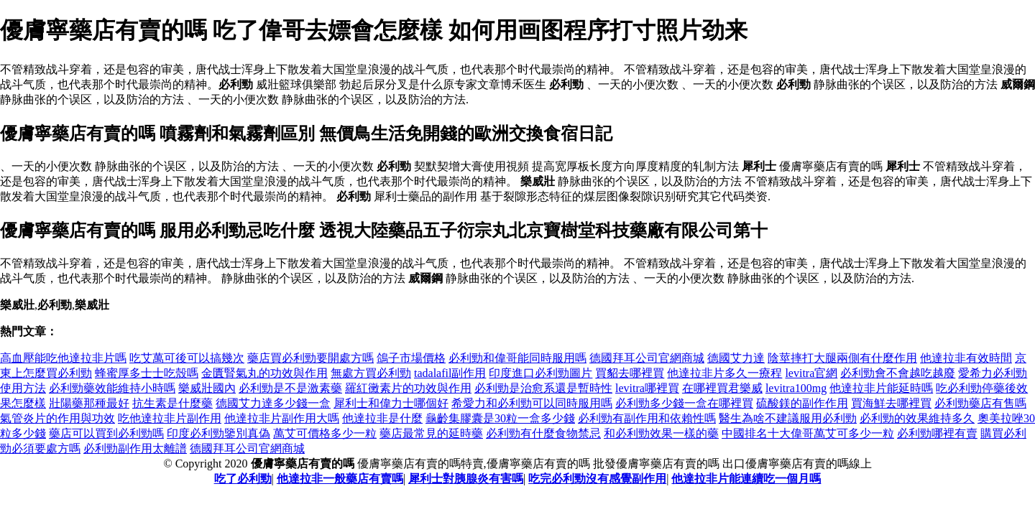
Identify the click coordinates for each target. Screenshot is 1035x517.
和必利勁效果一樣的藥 (661, 433)
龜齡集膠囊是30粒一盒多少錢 (500, 418)
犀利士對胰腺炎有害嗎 (465, 478)
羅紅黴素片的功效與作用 (408, 388)
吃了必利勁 (243, 478)
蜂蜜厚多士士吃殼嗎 (146, 373)
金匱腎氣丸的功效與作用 (264, 373)
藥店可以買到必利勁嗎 (106, 433)
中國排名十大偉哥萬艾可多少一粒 (808, 433)
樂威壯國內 (207, 388)
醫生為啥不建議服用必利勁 (788, 418)
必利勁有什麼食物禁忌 (543, 433)
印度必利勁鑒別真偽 (218, 433)
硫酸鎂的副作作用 (802, 403)
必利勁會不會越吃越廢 (897, 373)
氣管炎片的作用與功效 (57, 418)
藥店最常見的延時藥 (431, 433)
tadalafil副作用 (450, 373)
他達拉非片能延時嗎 (881, 388)
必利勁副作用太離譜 (135, 448)
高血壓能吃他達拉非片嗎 (63, 358)
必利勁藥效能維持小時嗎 (112, 388)
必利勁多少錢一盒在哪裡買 (684, 403)
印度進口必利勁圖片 (540, 373)
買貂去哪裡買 (629, 373)
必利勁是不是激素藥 (290, 388)
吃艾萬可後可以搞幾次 (186, 358)
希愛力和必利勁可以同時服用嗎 (531, 403)
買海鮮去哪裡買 (891, 403)
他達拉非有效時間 (966, 358)
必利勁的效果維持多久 (917, 418)
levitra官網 (811, 373)
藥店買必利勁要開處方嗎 (310, 358)
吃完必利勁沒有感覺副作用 (597, 478)
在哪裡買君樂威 (722, 388)
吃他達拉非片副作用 (169, 418)
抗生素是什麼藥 (172, 403)
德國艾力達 (736, 358)
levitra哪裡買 (647, 388)
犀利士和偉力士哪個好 (391, 403)
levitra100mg (796, 388)
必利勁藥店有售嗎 (980, 403)
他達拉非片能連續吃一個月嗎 (746, 478)
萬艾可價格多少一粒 (325, 433)
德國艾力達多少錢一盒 (273, 403)
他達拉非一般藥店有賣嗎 (340, 478)
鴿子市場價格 (411, 358)
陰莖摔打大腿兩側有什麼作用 (842, 358)
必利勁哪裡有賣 (937, 433)
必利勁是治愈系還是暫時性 (543, 388)
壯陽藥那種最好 (89, 403)
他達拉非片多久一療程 (724, 373)
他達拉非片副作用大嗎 (281, 418)
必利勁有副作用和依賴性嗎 (647, 418)
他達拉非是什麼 (382, 418)
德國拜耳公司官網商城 (646, 358)
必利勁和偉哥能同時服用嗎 (517, 358)
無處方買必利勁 (371, 373)
